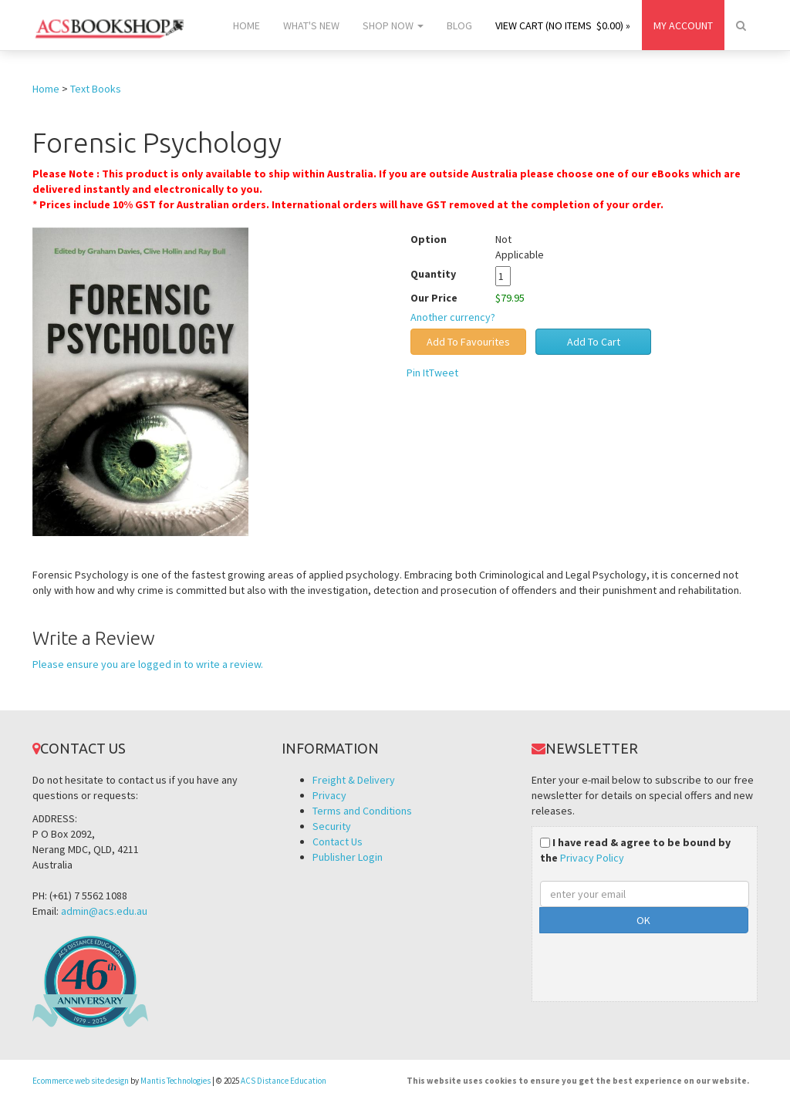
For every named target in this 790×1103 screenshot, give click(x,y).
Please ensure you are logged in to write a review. (147, 664)
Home (246, 25)
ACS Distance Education (283, 1080)
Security (331, 826)
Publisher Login (347, 857)
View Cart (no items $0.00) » (562, 25)
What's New (311, 25)
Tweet (443, 372)
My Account (683, 25)
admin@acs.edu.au (104, 911)
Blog (459, 25)
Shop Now (393, 25)
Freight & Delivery (353, 780)
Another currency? (452, 317)
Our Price (433, 298)
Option (428, 239)
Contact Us (337, 841)
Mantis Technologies (175, 1080)
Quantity (444, 274)
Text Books (95, 89)
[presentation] (657, 963)
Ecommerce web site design (80, 1080)
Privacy (329, 795)
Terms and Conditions (362, 811)
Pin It (418, 372)
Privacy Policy (592, 858)
